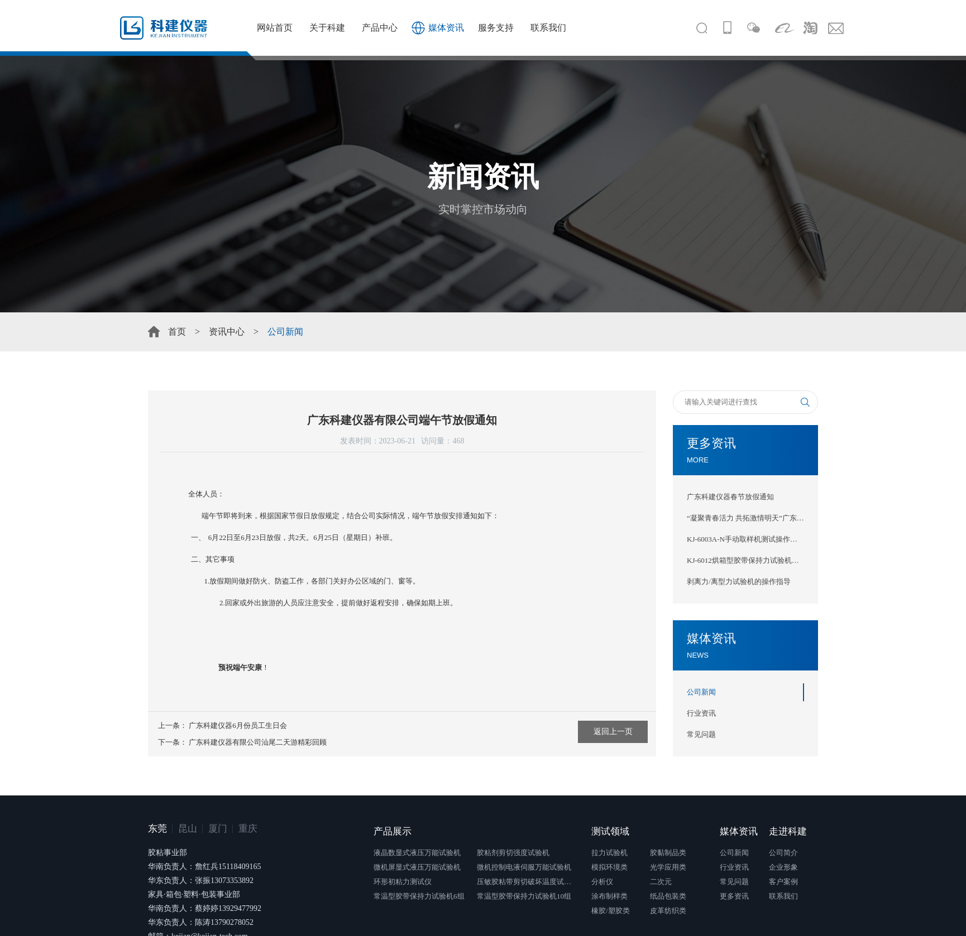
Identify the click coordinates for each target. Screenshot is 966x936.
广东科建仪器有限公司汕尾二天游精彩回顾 (258, 742)
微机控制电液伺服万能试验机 (524, 867)
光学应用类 (668, 867)
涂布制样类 (609, 896)
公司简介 (783, 852)
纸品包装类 (668, 896)
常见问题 (701, 734)
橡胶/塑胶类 (610, 910)
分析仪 (602, 881)
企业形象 (783, 867)
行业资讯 (701, 713)
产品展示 (393, 831)
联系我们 (548, 27)
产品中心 (380, 27)
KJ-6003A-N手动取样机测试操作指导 (745, 539)
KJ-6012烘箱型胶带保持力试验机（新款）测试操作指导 (745, 560)
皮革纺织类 (668, 910)
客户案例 (783, 881)
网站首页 (275, 27)
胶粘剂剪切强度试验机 (513, 852)
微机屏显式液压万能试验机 (417, 867)
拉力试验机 (609, 852)
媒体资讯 (446, 27)
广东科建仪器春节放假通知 (730, 497)
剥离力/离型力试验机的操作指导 (739, 581)
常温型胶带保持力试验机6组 (419, 896)
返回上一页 (613, 731)
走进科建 (788, 831)
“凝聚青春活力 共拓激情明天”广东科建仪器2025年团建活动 (745, 518)
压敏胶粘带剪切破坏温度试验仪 (527, 881)
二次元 (661, 881)
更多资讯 (734, 896)
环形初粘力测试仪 (403, 881)
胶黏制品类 (668, 852)
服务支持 (496, 27)
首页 (177, 331)
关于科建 (327, 27)
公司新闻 (701, 692)
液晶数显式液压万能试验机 (417, 852)
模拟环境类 (609, 867)
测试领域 (610, 831)
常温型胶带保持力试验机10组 (524, 896)
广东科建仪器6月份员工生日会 (238, 725)
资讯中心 (227, 331)
